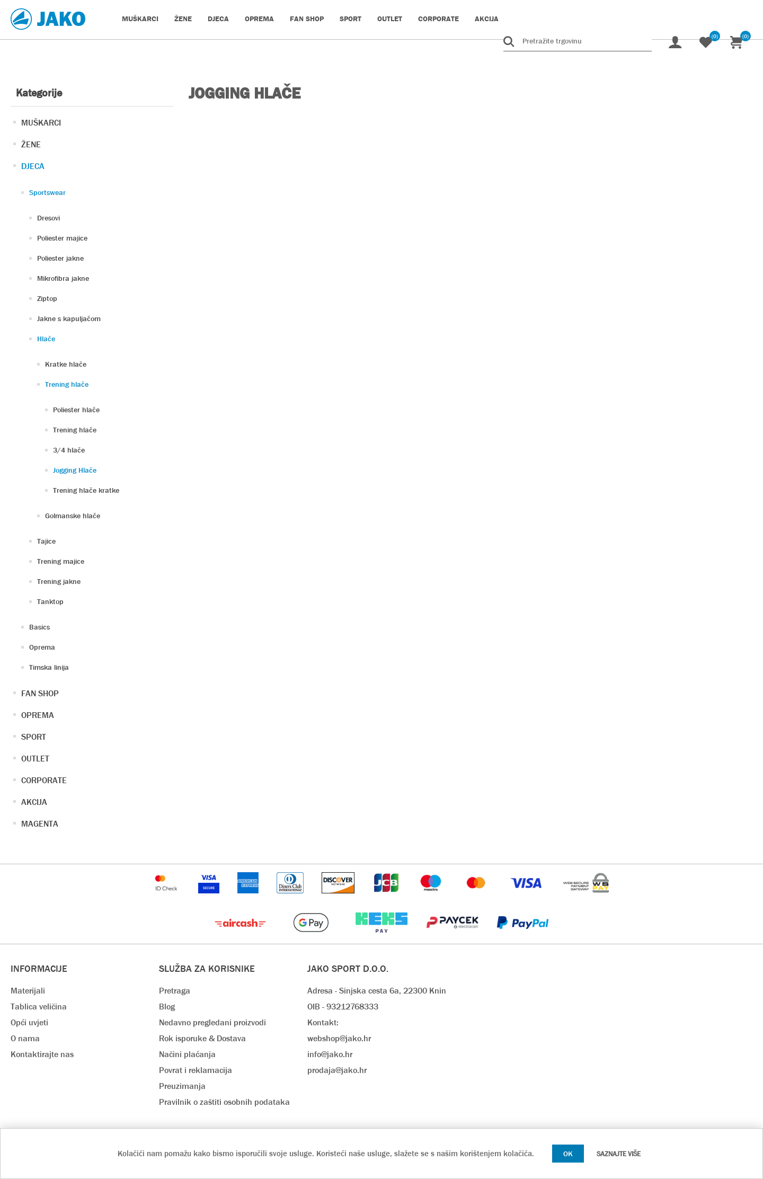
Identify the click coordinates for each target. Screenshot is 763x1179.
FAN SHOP (40, 693)
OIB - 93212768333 (342, 1006)
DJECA (33, 166)
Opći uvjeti (29, 1022)
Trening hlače (66, 384)
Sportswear (47, 192)
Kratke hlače (65, 364)
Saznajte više (619, 1153)
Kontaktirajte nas (42, 1054)
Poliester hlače (76, 409)
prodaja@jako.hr (337, 1070)
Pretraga (174, 990)
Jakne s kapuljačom (69, 318)
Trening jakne (59, 581)
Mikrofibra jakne (63, 278)
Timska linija (49, 667)
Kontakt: (323, 1022)
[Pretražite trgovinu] (577, 40)
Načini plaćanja (187, 1054)
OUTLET (35, 758)
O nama (25, 1038)
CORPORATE (44, 780)
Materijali (28, 990)
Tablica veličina (39, 1006)
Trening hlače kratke (86, 490)
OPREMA (37, 715)
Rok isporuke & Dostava (202, 1038)
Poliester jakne (60, 258)
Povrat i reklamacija (195, 1070)
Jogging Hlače (74, 470)
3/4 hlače (69, 450)
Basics (39, 627)
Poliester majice (62, 238)
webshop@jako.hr (339, 1038)
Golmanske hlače (72, 515)
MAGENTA (39, 823)
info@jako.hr (329, 1054)
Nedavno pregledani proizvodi (212, 1022)
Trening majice (60, 561)
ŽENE (31, 144)
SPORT (33, 736)
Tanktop (50, 601)
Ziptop (47, 298)
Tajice (46, 541)
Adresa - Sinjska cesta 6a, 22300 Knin (376, 990)
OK (568, 1153)
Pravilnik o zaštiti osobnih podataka (224, 1101)
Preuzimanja (182, 1086)
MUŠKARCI (41, 122)
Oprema (42, 647)
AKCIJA (34, 802)
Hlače (46, 338)
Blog (167, 1006)
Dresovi (48, 218)
